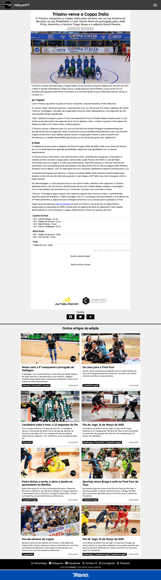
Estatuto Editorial (94, 567)
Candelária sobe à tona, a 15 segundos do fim (50, 424)
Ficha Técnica (82, 567)
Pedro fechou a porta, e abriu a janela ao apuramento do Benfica (47, 483)
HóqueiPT (72, 567)
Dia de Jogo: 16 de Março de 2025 (103, 424)
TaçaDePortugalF (90, 385)
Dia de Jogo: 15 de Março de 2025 (103, 539)
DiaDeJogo (88, 442)
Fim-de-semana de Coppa (38, 539)
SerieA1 (46, 385)
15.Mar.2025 (73, 500)
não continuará (62, 204)
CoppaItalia (87, 29)
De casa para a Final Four (98, 367)
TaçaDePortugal (30, 500)
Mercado (26, 385)
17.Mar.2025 (73, 385)
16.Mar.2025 (73, 29)
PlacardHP (36, 385)
